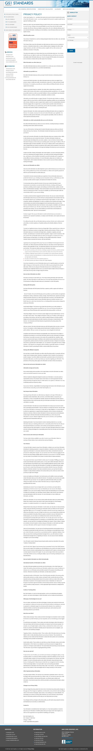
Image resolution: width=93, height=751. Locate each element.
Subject (69, 35)
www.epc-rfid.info (9, 74)
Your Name (70, 19)
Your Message (70, 40)
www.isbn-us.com (10, 56)
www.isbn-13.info (9, 75)
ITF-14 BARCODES (11, 21)
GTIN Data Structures (12, 14)
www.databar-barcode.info (11, 72)
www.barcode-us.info (10, 68)
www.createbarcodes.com (11, 61)
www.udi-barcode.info (10, 79)
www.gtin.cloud (9, 54)
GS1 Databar (10, 24)
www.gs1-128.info (10, 70)
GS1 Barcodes (10, 16)
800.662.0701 (65, 736)
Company (69, 29)
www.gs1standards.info (11, 77)
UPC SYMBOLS (11, 19)
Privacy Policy (31, 748)
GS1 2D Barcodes (12, 27)
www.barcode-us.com (10, 58)
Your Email (70, 24)
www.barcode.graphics (11, 60)
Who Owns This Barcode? (13, 30)
